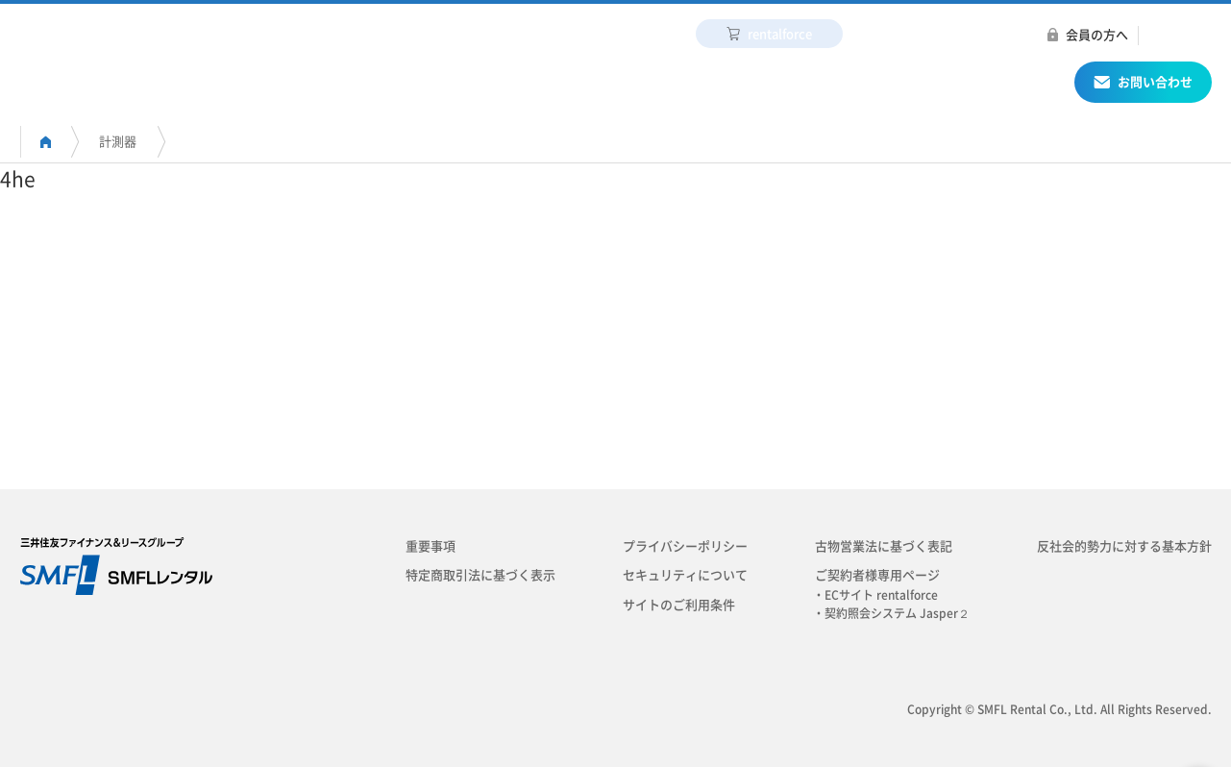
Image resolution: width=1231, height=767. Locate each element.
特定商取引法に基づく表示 (480, 575)
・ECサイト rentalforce (881, 595)
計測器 (117, 142)
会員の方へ (1097, 35)
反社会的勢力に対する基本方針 (1124, 546)
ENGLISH (1175, 35)
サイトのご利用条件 (679, 605)
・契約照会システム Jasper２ (897, 613)
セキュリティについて (685, 575)
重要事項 (430, 546)
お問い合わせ (1143, 85)
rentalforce (769, 33)
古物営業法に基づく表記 (883, 546)
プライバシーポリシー (685, 546)
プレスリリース (994, 35)
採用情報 (887, 35)
